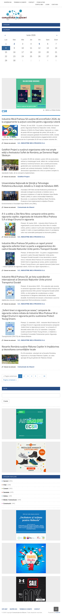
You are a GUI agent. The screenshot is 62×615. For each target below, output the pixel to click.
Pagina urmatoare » (10, 380)
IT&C (5, 485)
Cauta (5, 401)
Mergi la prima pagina (51, 110)
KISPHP (57, 612)
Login (47, 4)
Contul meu (39, 4)
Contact (31, 2)
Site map (4, 609)
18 (44, 376)
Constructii (7, 503)
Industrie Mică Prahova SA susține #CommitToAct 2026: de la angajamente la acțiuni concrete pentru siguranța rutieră (31, 120)
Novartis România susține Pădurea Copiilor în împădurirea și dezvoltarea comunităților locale (30, 348)
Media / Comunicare (10, 500)
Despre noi (8, 2)
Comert (5, 488)
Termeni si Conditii (20, 2)
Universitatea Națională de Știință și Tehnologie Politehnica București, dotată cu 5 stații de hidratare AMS (30, 184)
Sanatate (6, 492)
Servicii (5, 481)
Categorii (6, 24)
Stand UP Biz (41, 2)
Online (5, 496)
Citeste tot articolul (9, 143)
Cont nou (55, 4)
